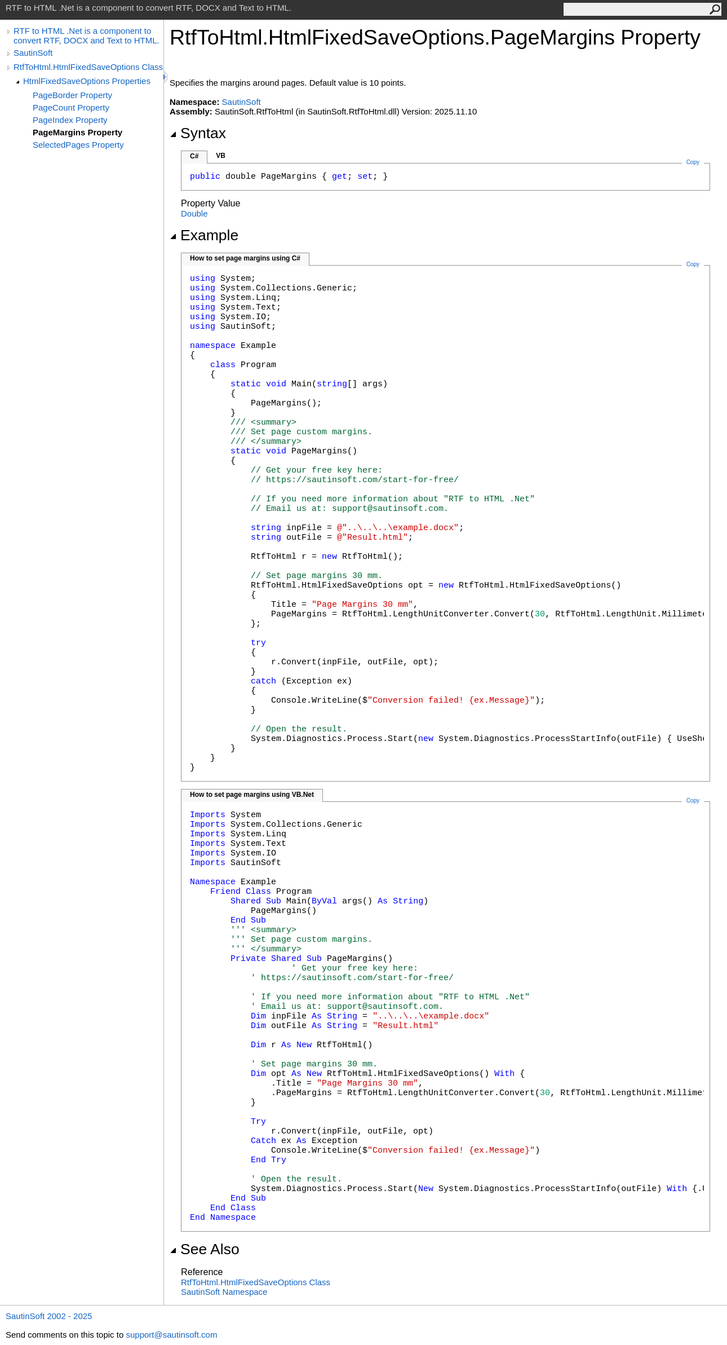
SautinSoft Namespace (224, 1292)
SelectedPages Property (78, 144)
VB (220, 156)
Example (204, 235)
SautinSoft (33, 53)
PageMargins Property (77, 132)
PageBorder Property (72, 95)
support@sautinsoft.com (171, 1334)
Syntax (198, 133)
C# (194, 156)
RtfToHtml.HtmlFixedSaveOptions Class (88, 67)
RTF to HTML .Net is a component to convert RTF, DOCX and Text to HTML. (86, 35)
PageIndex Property (70, 120)
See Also (205, 1249)
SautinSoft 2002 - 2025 (49, 1316)
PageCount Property (71, 107)
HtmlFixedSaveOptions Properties (86, 81)
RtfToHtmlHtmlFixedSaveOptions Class (255, 1282)
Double (194, 213)
